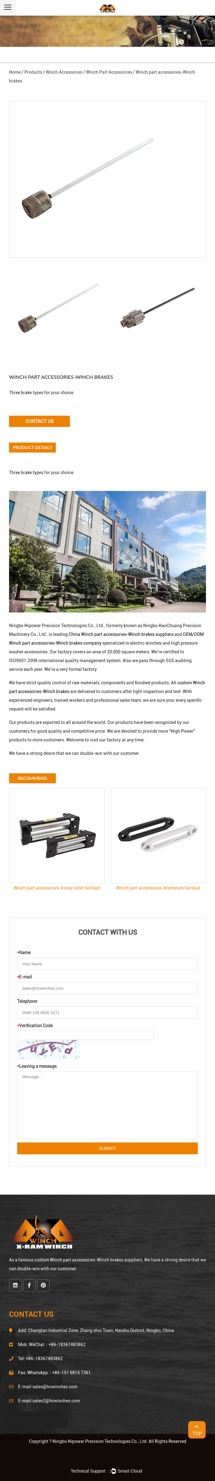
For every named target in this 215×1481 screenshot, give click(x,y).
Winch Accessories (64, 72)
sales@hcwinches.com (54, 1386)
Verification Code (35, 1025)
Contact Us (40, 421)
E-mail (24, 976)
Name (24, 952)
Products (33, 72)
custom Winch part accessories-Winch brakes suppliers (88, 1259)
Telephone (27, 1001)
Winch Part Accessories (109, 72)
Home (15, 72)
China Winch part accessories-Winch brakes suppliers (121, 634)
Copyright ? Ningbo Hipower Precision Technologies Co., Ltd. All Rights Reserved (107, 1441)
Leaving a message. (37, 1066)
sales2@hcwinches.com (56, 1400)
